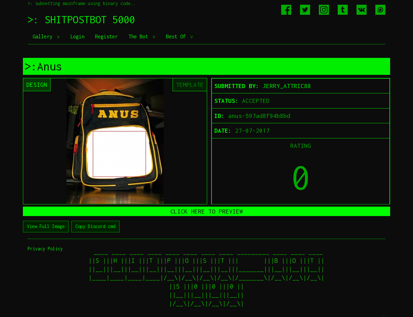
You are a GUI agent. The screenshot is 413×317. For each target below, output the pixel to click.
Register (106, 36)
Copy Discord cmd (95, 226)
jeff (383, 315)
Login (77, 36)
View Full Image (46, 226)
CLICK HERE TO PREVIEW (206, 211)
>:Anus (43, 66)
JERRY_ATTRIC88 (287, 85)
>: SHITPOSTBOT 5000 (81, 19)
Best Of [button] (177, 36)
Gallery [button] (44, 36)
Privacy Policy (45, 248)
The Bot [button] (139, 36)
